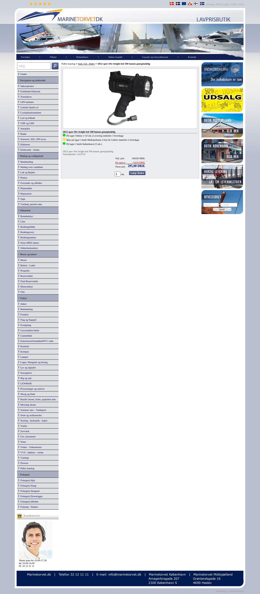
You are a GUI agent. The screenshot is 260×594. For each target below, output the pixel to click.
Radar (22, 133)
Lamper (23, 356)
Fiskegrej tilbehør (28, 501)
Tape (21, 198)
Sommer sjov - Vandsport (32, 410)
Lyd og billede (26, 117)
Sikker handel (115, 57)
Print (219, 4)
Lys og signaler (27, 367)
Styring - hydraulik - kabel (32, 420)
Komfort (23, 346)
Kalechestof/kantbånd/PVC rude (35, 341)
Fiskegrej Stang (27, 485)
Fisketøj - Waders (28, 506)
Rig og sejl (24, 378)
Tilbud (53, 57)
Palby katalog (26, 468)
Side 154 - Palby (86, 63)
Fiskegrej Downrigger (30, 496)
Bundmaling (25, 161)
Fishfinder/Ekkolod (29, 91)
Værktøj (23, 457)
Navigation (25, 372)
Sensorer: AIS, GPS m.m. (32, 139)
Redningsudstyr (27, 237)
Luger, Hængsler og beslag (33, 362)
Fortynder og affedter (30, 183)
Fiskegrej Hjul (26, 480)
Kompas (23, 351)
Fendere (23, 314)
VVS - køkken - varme (31, 452)
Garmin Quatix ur (28, 107)
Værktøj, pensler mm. (30, 204)
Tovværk (23, 431)
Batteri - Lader (26, 265)
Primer (22, 177)
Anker (22, 303)
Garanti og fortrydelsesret (155, 57)
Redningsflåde (26, 226)
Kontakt (192, 57)
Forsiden (25, 57)
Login (226, 4)
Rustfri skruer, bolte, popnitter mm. (37, 399)
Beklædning (25, 309)
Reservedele (25, 276)
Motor (22, 260)
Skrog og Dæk (26, 394)
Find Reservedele (28, 281)
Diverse (23, 463)
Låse (21, 221)
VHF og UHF (26, 123)
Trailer (22, 425)
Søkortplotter (26, 86)
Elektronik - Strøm (28, 149)
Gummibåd (25, 335)
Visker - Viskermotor (30, 447)
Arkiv (241, 4)
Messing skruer (27, 404)
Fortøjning (24, 325)
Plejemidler (25, 188)
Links (233, 4)
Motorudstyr (25, 286)
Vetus (22, 441)
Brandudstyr (25, 216)
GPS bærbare (26, 102)
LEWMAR (25, 383)
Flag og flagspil (27, 319)
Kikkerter (24, 144)
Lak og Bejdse (26, 172)
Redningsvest (26, 232)
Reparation (25, 193)
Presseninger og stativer (31, 388)
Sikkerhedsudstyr (28, 248)
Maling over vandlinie (30, 167)
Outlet (22, 74)
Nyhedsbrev (82, 57)
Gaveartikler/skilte (28, 330)
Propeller (24, 270)
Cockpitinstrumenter (29, 112)
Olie (21, 291)
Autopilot (24, 128)
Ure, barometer (27, 436)
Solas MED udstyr (28, 242)
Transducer (25, 96)
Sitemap (210, 4)
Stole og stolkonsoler (30, 415)
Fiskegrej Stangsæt (29, 491)
